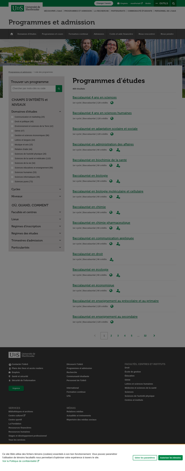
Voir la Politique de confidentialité (19, 461)
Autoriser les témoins (170, 458)
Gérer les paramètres (145, 458)
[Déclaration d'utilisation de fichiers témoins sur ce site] (92, 457)
